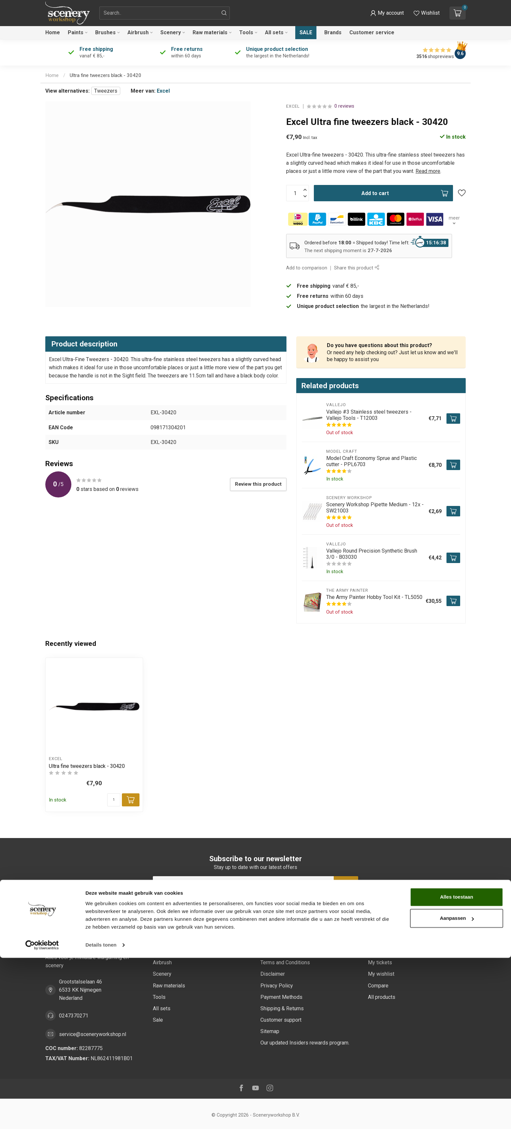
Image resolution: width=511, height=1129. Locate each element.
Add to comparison (306, 268)
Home (52, 32)
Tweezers (105, 91)
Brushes (105, 32)
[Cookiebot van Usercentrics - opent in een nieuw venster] (42, 1116)
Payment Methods (281, 997)
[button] (387, 13)
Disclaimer (272, 974)
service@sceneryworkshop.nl (92, 1034)
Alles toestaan (456, 1068)
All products (381, 997)
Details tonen (100, 1116)
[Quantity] (113, 799)
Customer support (280, 1020)
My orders (379, 951)
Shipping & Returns (282, 1008)
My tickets (380, 962)
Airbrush (138, 32)
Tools (246, 32)
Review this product (258, 484)
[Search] (224, 13)
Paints (75, 32)
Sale (305, 32)
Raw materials (210, 32)
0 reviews (344, 106)
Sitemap (269, 1031)
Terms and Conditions (285, 962)
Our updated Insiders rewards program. (304, 1043)
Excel (163, 91)
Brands (333, 32)
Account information (390, 940)
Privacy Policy (276, 986)
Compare (378, 986)
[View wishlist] (427, 13)
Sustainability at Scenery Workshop (300, 940)
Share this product (356, 268)
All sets (274, 32)
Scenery (170, 32)
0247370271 (73, 1016)
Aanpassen (457, 1089)
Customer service (371, 32)
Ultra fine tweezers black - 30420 (105, 75)
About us (270, 951)
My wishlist (381, 974)
